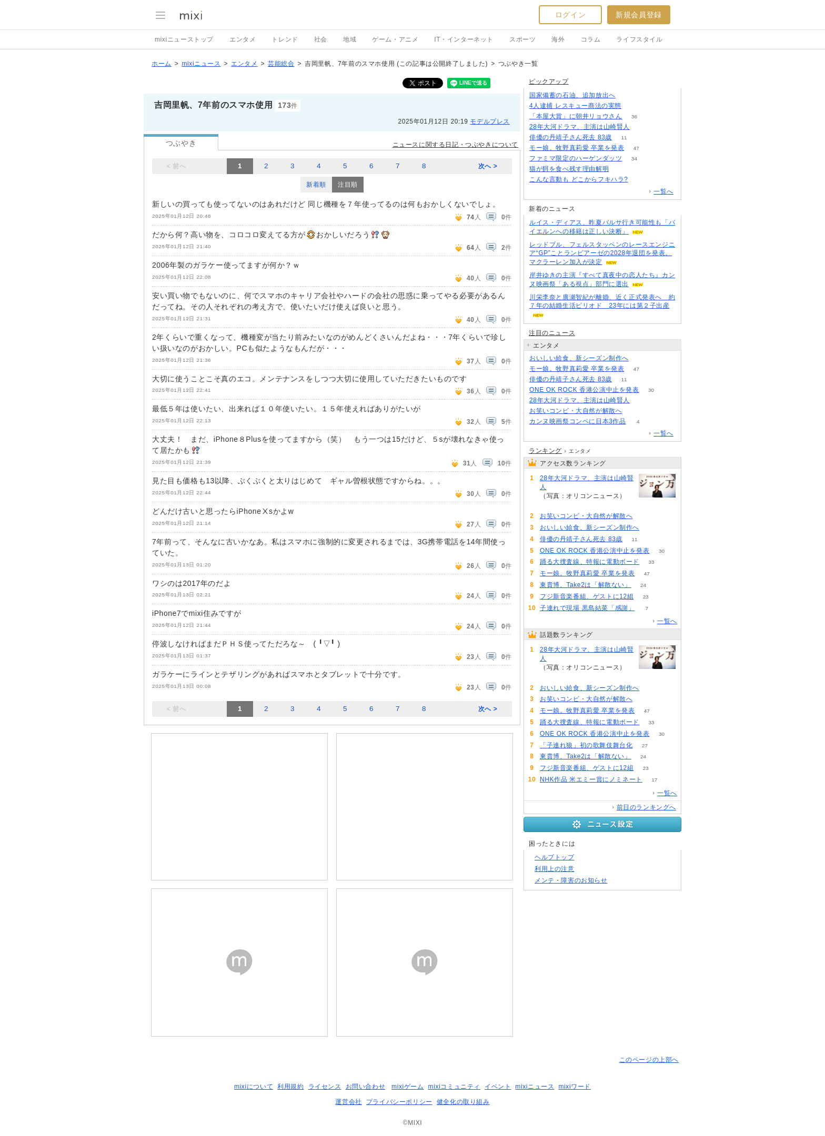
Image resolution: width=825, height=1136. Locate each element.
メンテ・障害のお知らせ (571, 880)
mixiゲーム (407, 1086)
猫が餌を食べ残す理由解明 (569, 169)
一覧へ (663, 191)
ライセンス (324, 1086)
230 (621, 169)
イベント (498, 1086)
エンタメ (242, 39)
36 (634, 116)
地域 (349, 39)
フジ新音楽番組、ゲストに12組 (586, 596)
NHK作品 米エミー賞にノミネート (591, 779)
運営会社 (348, 1101)
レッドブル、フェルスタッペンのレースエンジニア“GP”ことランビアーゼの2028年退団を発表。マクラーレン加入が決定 (602, 253)
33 (651, 562)
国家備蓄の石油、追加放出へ (572, 95)
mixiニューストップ (184, 39)
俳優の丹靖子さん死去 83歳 (570, 137)
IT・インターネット (464, 39)
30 (651, 390)
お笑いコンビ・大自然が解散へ (575, 410)
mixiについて (253, 1086)
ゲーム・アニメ (395, 39)
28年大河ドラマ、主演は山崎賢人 (579, 126)
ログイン (570, 15)
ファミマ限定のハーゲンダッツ (575, 158)
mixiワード (574, 1086)
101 (633, 106)
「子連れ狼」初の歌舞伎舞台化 (586, 745)
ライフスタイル (639, 39)
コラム (591, 39)
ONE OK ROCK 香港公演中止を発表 (584, 389)
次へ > (488, 166)
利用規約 (290, 1086)
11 (624, 137)
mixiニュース (201, 63)
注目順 (348, 184)
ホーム (162, 63)
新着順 (316, 184)
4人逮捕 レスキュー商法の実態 (575, 105)
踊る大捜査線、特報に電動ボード (589, 561)
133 (627, 95)
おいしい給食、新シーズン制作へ (579, 358)
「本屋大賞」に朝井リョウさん (575, 116)
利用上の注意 (555, 869)
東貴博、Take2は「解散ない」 (585, 585)
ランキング (545, 450)
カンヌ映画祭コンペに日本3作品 (577, 421)
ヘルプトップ (555, 857)
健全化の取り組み (463, 1101)
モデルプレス (490, 121)
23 (646, 597)
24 (643, 585)
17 (654, 780)
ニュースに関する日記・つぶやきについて (455, 144)
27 (645, 745)
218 (642, 127)
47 (636, 148)
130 (640, 179)
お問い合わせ (366, 1086)
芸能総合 (281, 63)
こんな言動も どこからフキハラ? (578, 179)
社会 (320, 39)
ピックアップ (549, 81)
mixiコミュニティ (454, 1086)
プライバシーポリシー (399, 1101)
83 (640, 358)
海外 (558, 39)
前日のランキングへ (646, 807)
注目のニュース (552, 333)
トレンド (284, 39)
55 (634, 411)
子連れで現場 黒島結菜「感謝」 (587, 608)
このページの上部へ (649, 1059)
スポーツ (522, 39)
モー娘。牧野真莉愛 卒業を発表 (576, 147)
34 (634, 158)
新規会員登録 (639, 15)
